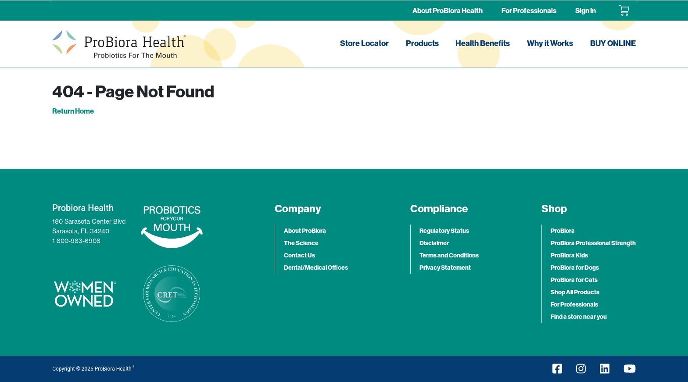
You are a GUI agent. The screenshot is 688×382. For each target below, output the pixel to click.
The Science (301, 243)
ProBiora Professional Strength (593, 243)
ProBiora (563, 231)
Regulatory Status (444, 231)
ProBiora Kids (569, 255)
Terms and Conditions (449, 255)
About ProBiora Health (447, 10)
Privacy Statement (445, 267)
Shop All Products (575, 292)
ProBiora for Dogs (575, 267)
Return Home (73, 111)
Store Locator (364, 43)
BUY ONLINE (613, 43)
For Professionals (529, 10)
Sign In (585, 10)
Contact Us (299, 255)
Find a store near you (579, 317)
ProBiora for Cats (574, 280)
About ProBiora (305, 231)
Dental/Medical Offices (316, 267)
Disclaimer (434, 243)
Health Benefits (482, 43)
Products (422, 43)
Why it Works (550, 43)
